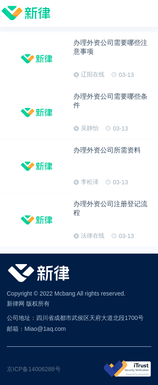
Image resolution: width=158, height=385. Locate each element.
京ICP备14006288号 (34, 369)
